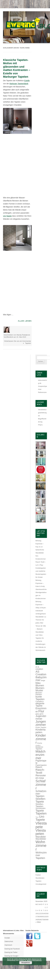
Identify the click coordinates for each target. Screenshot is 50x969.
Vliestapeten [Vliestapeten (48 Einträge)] (40, 832)
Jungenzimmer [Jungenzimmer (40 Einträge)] (40, 723)
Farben (38, 875)
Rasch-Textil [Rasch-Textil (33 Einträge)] (40, 771)
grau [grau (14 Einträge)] (37, 714)
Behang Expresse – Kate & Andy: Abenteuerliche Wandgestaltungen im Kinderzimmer (41, 589)
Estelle (27, 81)
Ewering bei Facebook (12, 949)
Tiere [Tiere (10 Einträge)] (37, 817)
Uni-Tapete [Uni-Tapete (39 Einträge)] (40, 818)
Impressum (8, 945)
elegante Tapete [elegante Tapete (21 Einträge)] (39, 704)
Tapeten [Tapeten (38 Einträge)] (41, 813)
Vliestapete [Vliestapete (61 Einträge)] (41, 825)
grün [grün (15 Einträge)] (41, 714)
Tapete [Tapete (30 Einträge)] (39, 810)
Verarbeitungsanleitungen (42, 413)
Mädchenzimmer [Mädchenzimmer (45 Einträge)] (40, 755)
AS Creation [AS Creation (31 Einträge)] (40, 673)
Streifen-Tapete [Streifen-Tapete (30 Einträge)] (40, 800)
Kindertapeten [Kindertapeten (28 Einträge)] (40, 731)
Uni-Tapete (7, 216)
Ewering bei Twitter (11, 952)
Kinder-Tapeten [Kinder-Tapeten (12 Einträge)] (40, 727)
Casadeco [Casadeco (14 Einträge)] (39, 701)
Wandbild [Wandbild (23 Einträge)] (40, 836)
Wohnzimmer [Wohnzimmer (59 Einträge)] (40, 845)
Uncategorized (40, 884)
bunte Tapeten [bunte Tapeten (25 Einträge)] (40, 698)
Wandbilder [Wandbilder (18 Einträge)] (40, 839)
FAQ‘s (40, 425)
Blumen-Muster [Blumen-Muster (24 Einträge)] (40, 689)
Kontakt (7, 938)
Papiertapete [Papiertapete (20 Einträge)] (40, 761)
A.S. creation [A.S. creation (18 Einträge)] (39, 668)
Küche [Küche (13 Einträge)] (39, 743)
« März (38, 922)
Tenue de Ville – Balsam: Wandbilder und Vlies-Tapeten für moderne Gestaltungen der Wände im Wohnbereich (40, 638)
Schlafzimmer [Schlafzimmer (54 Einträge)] (40, 784)
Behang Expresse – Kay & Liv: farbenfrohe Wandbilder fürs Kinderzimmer (40, 550)
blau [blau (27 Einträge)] (37, 682)
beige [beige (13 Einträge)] (43, 680)
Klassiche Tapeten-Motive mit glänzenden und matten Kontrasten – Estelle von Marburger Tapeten (16, 68)
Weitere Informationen (34, 960)
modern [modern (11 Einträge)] (38, 745)
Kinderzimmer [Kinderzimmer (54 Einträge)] (40, 738)
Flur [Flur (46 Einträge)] (41, 711)
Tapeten (28, 343)
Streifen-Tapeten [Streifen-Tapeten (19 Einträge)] (39, 805)
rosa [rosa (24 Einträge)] (41, 778)
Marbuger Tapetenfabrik (19, 84)
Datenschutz (9, 941)
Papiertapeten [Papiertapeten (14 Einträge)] (41, 765)
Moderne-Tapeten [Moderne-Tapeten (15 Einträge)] (39, 748)
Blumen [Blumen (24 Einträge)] (39, 685)
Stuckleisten (39, 878)
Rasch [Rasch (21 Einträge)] (38, 767)
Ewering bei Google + (12, 956)
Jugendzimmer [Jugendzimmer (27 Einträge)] (40, 717)
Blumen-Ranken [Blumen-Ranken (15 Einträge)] (38, 694)
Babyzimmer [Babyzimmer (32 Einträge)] (41, 679)
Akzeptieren (25, 963)
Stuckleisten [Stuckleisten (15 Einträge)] (40, 808)
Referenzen (42, 392)
